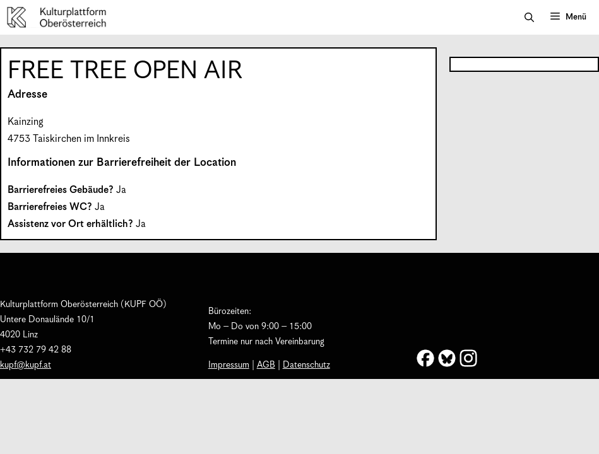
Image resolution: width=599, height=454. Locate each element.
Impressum (228, 365)
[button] (529, 17)
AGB (266, 365)
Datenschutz (306, 365)
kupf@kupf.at (25, 365)
